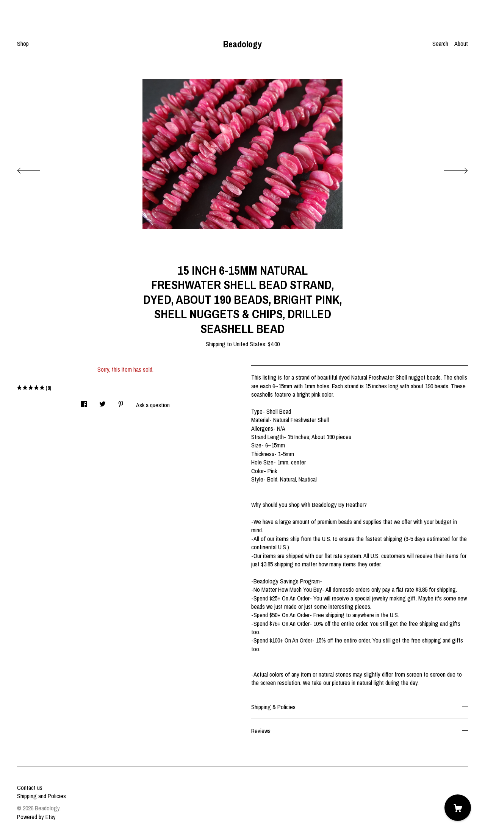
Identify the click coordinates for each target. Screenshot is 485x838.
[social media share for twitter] (102, 401)
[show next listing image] (449, 169)
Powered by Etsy (36, 817)
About (461, 43)
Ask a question (153, 405)
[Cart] (457, 807)
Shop (23, 43)
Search (440, 43)
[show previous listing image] (36, 169)
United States (249, 344)
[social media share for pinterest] (121, 401)
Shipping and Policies (41, 796)
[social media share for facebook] (84, 401)
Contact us (29, 787)
